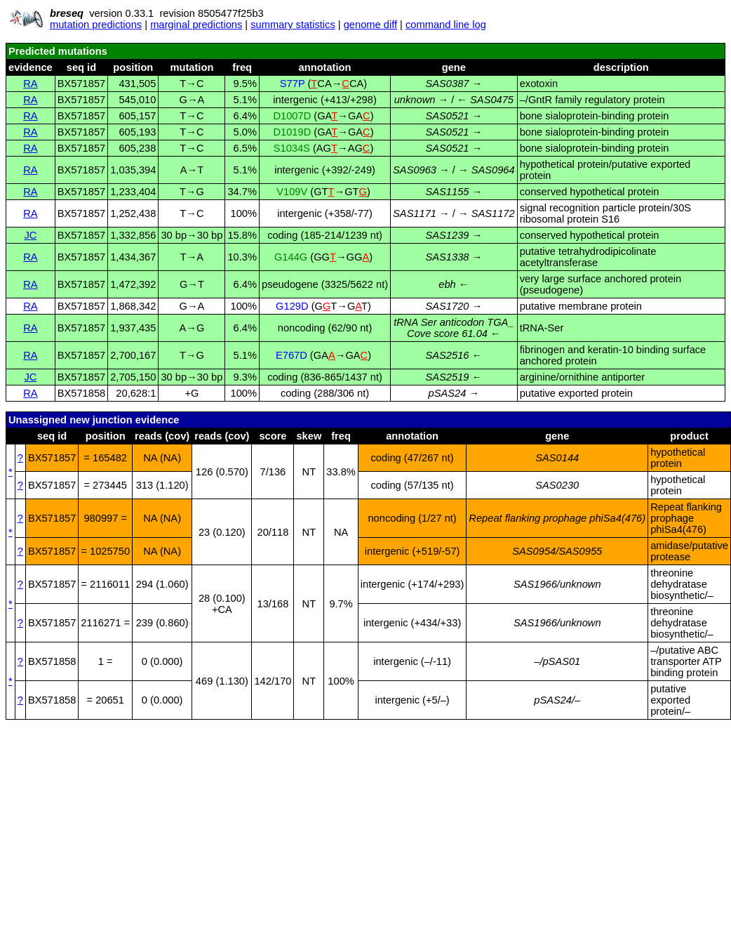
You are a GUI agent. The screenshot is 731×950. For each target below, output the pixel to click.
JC (30, 235)
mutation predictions (96, 24)
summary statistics (292, 24)
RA (30, 83)
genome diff (370, 24)
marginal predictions (196, 24)
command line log (445, 24)
